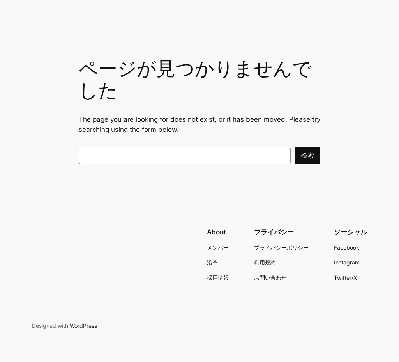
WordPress (83, 325)
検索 (307, 155)
